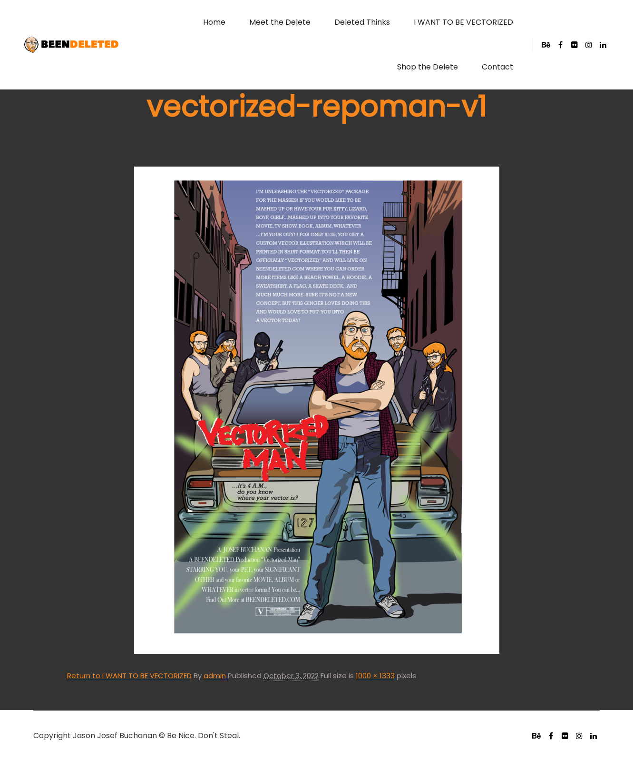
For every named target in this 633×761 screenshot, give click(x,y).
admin (215, 676)
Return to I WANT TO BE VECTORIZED (129, 676)
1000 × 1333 (375, 676)
